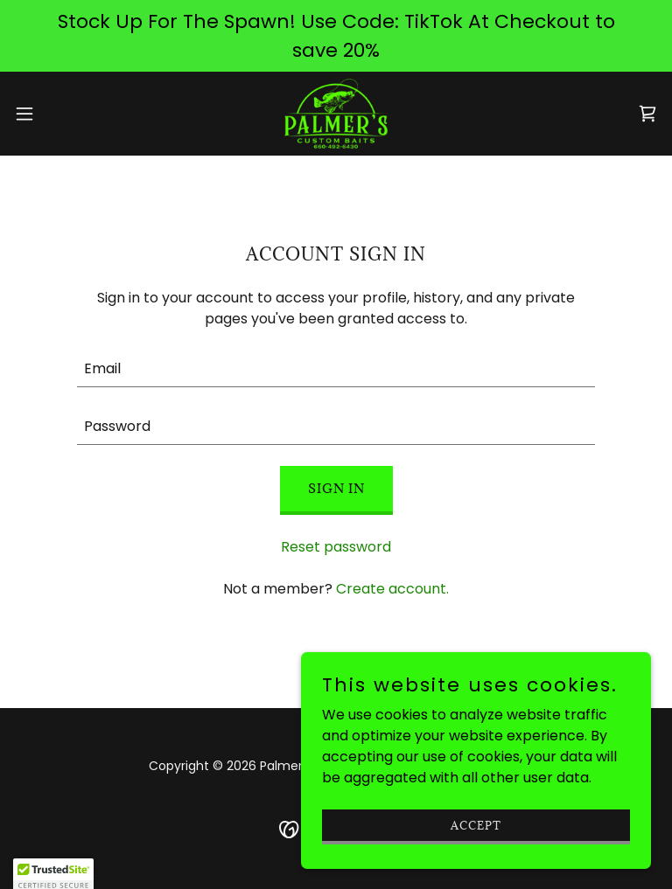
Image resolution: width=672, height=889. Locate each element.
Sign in (336, 488)
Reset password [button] (336, 547)
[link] (336, 114)
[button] (56, 113)
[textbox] (336, 369)
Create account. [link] (392, 589)
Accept (476, 824)
